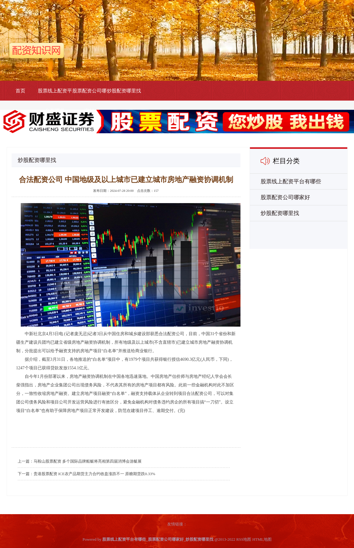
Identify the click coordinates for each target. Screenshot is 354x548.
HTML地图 (262, 539)
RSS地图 (243, 539)
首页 (20, 90)
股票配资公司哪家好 (89, 100)
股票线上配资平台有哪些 (55, 100)
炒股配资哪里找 (124, 90)
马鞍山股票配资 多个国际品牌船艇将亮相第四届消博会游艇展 (88, 461)
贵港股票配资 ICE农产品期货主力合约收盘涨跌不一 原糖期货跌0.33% (94, 473)
